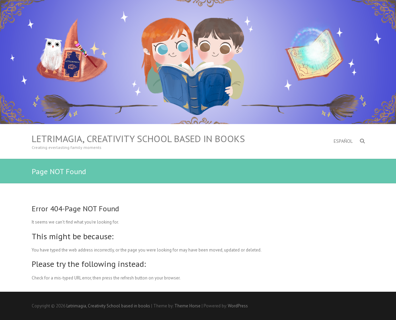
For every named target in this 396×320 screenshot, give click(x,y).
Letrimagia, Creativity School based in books (138, 139)
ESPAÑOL (343, 141)
